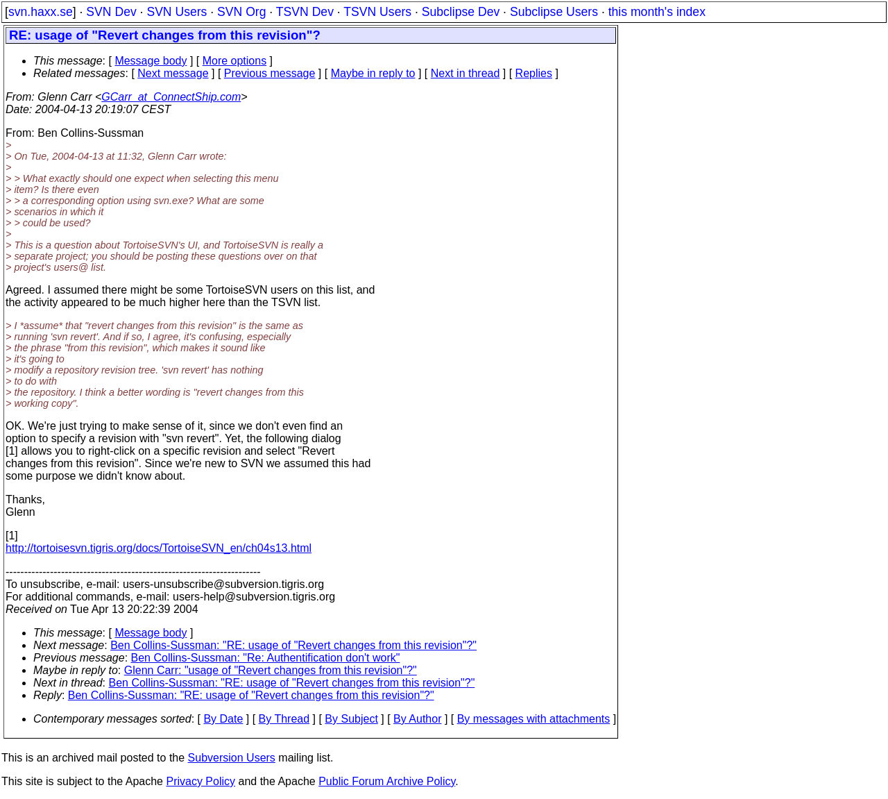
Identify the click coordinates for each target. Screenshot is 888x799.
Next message (172, 73)
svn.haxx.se (40, 12)
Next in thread (465, 73)
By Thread (284, 719)
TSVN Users (377, 12)
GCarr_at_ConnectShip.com (171, 97)
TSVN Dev (305, 12)
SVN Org (241, 12)
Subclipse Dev (461, 12)
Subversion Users (231, 758)
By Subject (351, 719)
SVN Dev (111, 12)
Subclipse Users (554, 12)
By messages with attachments (533, 719)
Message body (150, 61)
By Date (223, 719)
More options (235, 61)
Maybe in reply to (373, 73)
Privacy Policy (200, 781)
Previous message (270, 73)
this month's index (657, 12)
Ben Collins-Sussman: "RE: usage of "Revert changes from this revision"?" (293, 645)
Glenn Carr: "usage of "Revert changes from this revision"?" (270, 670)
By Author (417, 719)
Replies (533, 73)
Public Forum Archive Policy (386, 781)
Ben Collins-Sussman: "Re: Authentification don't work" (265, 658)
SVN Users (176, 12)
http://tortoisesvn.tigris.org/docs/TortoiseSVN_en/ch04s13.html (158, 548)
